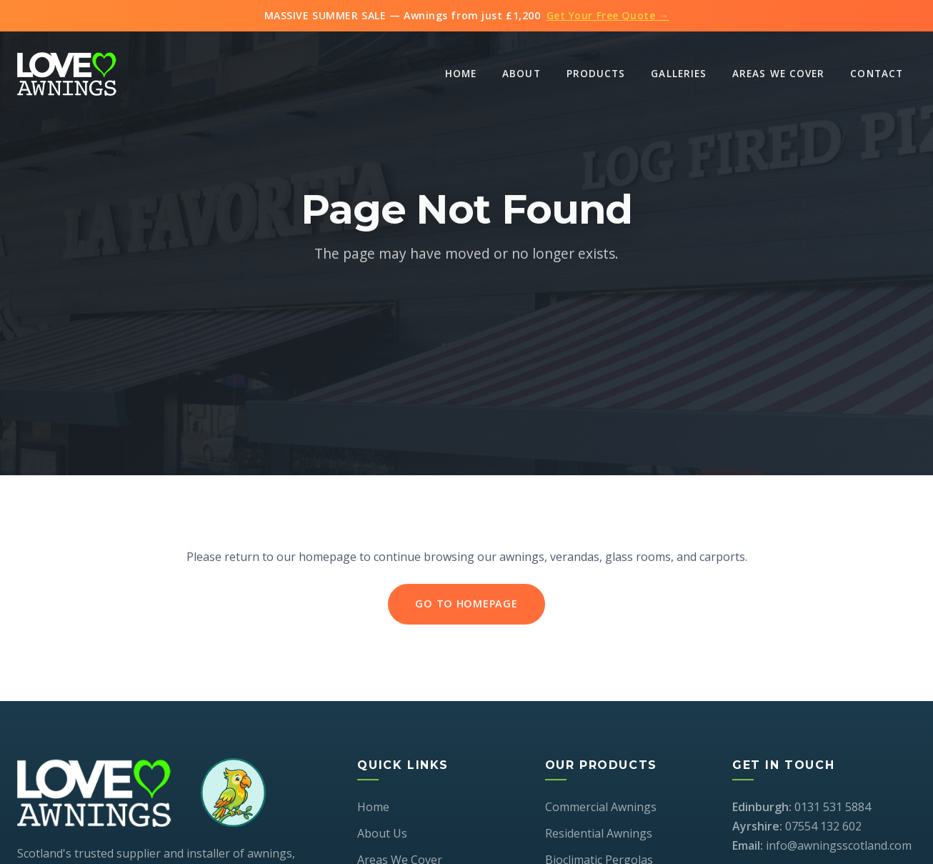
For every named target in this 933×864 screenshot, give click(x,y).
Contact (876, 73)
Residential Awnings (598, 833)
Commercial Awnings (601, 807)
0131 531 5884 (832, 807)
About (521, 73)
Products (596, 73)
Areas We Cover (778, 73)
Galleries (679, 73)
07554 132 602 (823, 826)
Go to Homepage (466, 605)
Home (461, 73)
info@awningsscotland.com (839, 845)
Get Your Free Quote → (608, 15)
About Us (382, 833)
